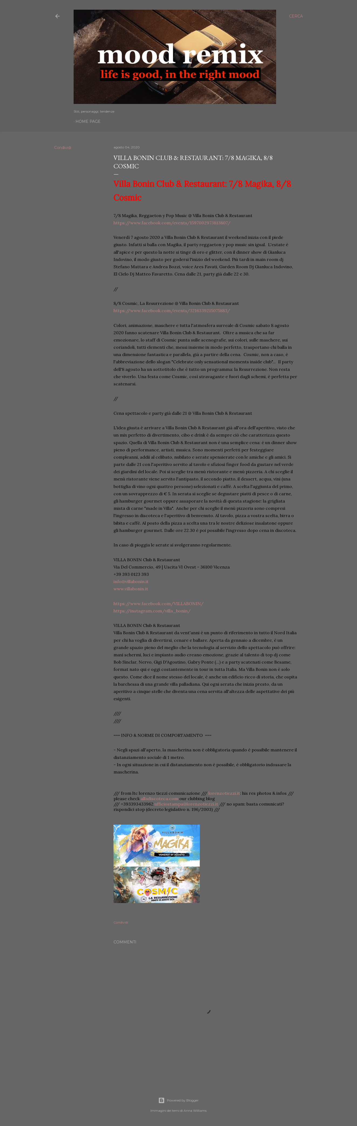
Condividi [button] (62, 147)
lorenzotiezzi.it (224, 793)
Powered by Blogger (178, 1100)
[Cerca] (296, 16)
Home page (88, 121)
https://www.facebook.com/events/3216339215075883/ (172, 310)
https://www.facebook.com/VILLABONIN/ (159, 603)
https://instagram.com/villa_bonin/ (152, 610)
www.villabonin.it (131, 588)
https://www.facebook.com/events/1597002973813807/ (172, 222)
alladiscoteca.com (159, 798)
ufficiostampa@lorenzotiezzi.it (186, 804)
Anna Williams (195, 1110)
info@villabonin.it (131, 581)
